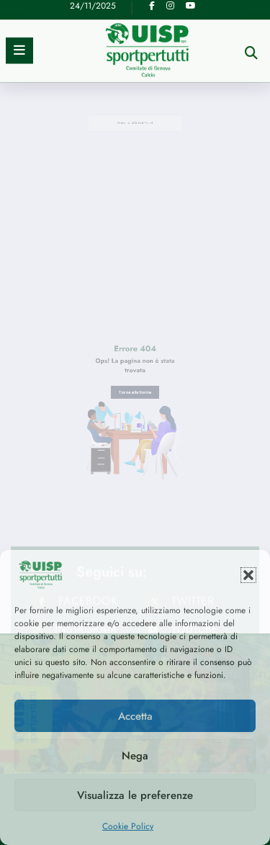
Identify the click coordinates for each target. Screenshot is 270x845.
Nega (135, 756)
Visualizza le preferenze (135, 795)
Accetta (135, 716)
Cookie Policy (127, 826)
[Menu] (19, 21)
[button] (248, 575)
